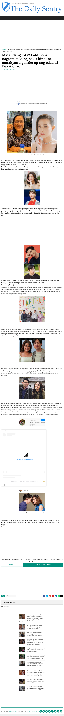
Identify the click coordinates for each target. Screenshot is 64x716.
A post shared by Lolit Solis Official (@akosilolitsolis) (24, 483)
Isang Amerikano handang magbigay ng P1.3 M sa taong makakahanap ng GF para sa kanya (34, 666)
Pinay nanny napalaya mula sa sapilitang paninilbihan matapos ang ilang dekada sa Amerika (35, 635)
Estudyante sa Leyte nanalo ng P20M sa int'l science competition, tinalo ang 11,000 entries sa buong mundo (35, 643)
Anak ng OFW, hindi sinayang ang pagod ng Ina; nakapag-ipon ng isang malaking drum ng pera (36, 658)
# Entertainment (10, 597)
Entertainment (11, 49)
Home (4, 49)
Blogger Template (32, 713)
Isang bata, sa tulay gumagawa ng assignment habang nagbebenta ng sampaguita (36, 682)
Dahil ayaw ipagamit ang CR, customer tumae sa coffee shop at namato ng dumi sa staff (35, 689)
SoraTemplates (12, 713)
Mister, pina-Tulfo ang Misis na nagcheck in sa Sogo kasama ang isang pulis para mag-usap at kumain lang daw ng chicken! (36, 675)
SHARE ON (43, 566)
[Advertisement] (32, 34)
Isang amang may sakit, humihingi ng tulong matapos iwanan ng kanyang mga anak (36, 651)
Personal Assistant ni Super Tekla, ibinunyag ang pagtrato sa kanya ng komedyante (36, 628)
